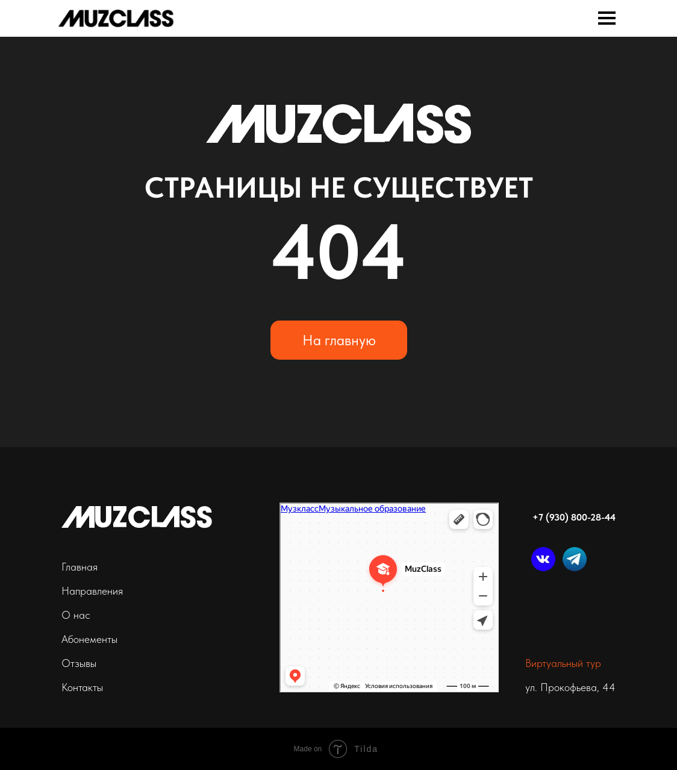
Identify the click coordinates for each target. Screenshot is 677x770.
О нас (75, 615)
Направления (92, 590)
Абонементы (89, 639)
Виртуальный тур (563, 663)
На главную (339, 340)
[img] (116, 17)
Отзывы (78, 663)
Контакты (82, 687)
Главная (79, 566)
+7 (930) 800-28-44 (574, 517)
